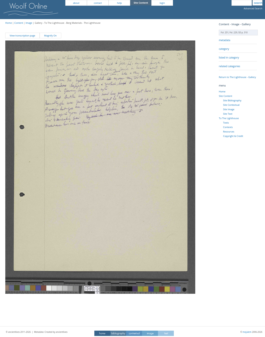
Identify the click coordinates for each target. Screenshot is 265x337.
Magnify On (50, 35)
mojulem (247, 331)
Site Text (227, 113)
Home (8, 22)
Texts (226, 122)
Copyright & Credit (233, 136)
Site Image (228, 109)
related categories (229, 66)
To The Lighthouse (229, 118)
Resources (228, 131)
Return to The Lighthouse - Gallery (237, 77)
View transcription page (22, 35)
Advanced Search (253, 8)
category (224, 49)
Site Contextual (231, 104)
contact (98, 2)
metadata (224, 40)
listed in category (229, 57)
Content (18, 22)
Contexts (228, 127)
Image (28, 22)
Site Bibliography (232, 100)
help (119, 2)
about (76, 2)
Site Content (225, 95)
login (162, 2)
